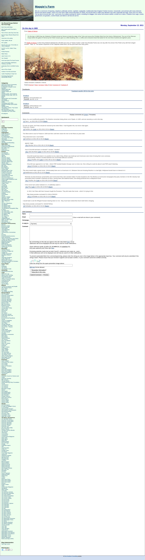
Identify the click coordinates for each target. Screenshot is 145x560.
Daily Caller (4, 437)
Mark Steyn (4, 335)
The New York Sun (6, 514)
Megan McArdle (5, 242)
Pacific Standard (5, 473)
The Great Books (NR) (7, 212)
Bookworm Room (5, 305)
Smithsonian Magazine (7, 487)
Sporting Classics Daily (7, 199)
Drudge (3, 444)
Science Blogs (5, 400)
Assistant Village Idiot (6, 161)
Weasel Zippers (5, 358)
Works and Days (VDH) (7, 538)
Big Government (5, 304)
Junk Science (4, 384)
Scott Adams (4, 194)
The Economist (5, 499)
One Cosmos (4, 412)
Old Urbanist (4, 190)
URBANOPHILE (5, 218)
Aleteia (3, 155)
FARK (3, 265)
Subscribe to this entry (38, 272)
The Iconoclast (5, 352)
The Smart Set (5, 215)
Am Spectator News (6, 419)
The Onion (4, 267)
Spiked (3, 141)
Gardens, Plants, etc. (6, 91)
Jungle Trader (5, 183)
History (3, 92)
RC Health (4, 290)
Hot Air (3, 328)
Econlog (3, 234)
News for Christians (6, 366)
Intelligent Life (5, 459)
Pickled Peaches (5, 51)
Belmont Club (4, 302)
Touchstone (4, 373)
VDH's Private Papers (7, 355)
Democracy (4, 310)
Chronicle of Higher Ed (7, 251)
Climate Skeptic (5, 381)
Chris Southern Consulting (71, 556)
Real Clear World (5, 482)
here (68, 242)
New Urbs (4, 189)
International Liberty (6, 276)
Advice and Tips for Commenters (9, 84)
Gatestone (4, 454)
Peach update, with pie (6, 40)
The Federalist (5, 504)
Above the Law (5, 273)
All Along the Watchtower (7, 146)
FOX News (4, 451)
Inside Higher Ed (5, 258)
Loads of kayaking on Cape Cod (8, 73)
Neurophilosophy (5, 393)
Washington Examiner (7, 531)
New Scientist (5, 395)
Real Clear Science (6, 397)
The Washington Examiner (8, 518)
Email (24, 217)
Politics (3, 102)
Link (34, 129)
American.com (5, 426)
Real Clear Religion (6, 369)
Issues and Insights (6, 330)
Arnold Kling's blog (6, 301)
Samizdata (4, 139)
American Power (5, 297)
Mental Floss (4, 188)
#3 (24, 139)
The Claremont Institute (7, 495)
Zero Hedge (4, 247)
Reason (3, 483)
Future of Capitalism (6, 320)
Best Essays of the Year (7, 85)
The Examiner (5, 502)
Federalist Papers (6, 445)
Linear (86, 114)
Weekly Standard (5, 537)
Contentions (4, 435)
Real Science (4, 398)
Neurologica (4, 391)
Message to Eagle (6, 388)
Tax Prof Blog (4, 284)
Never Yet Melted (5, 340)
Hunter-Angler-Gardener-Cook (9, 179)
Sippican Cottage (5, 197)
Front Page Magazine (7, 453)
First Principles (5, 448)
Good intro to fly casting (7, 38)
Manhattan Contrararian (7, 334)
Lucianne (3, 460)
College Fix (4, 252)
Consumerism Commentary (8, 232)
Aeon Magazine (5, 154)
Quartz (3, 478)
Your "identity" (4, 58)
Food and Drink (5, 90)
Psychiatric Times (6, 415)
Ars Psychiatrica (5, 405)
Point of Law (4, 282)
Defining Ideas (5, 441)
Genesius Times (5, 176)
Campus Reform (5, 250)
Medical (3, 96)
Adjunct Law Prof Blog (7, 275)
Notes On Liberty (5, 343)
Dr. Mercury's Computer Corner (8, 87)
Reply (45, 121)
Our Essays (4, 99)
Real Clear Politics (6, 480)
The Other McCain (6, 353)
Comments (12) (56, 85)
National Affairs (5, 463)
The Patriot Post (5, 516)
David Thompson (5, 134)
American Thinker (6, 425)
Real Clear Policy (5, 479)
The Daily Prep (5, 210)
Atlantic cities (4, 163)
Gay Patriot (4, 323)
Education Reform (6, 255)
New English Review (6, 468)
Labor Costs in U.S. (6, 56)
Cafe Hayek (4, 228)
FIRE (2, 256)
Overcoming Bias (5, 192)
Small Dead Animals (6, 140)
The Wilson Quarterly (6, 523)
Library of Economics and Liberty (9, 238)
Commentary (4, 434)
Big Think (3, 165)
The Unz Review (5, 517)
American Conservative (7, 295)
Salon (2, 485)
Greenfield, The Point (6, 325)
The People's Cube (6, 268)
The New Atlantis (5, 511)
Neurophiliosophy (5, 392)
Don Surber (4, 313)
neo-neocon (4, 339)
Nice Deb (3, 342)
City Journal (4, 431)
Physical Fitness (5, 100)
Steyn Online (4, 489)
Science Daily (5, 401)
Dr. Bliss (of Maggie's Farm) (8, 406)
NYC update (4, 42)
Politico (3, 477)
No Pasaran (4, 130)
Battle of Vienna (31, 43)
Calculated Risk (5, 229)
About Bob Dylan (5, 145)
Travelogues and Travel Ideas (8, 111)
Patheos (3, 367)
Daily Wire (4, 440)
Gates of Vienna (32, 31)
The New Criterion (6, 512)
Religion (3, 105)
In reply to (25, 223)
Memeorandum (5, 461)
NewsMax (4, 470)
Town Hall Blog (5, 528)
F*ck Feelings (5, 407)
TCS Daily (4, 490)
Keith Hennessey (5, 237)
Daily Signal (4, 439)
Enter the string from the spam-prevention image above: (47, 263)
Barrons (3, 224)
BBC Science (4, 379)
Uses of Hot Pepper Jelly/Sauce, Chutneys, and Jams (9, 63)
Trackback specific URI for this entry (82, 91)
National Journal (5, 464)
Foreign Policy (5, 450)
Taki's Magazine (5, 200)
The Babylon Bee (5, 205)
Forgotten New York (6, 171)
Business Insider (5, 226)
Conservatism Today (6, 308)
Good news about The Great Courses (10, 60)
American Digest (5, 157)
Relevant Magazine (6, 372)
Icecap (3, 383)
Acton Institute (5, 360)
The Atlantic (4, 204)
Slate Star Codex (5, 416)
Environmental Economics (8, 236)
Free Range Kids (5, 174)
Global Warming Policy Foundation (10, 382)
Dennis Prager (5, 442)
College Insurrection (6, 253)
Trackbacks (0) (64, 85)
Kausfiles (3, 333)
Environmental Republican (8, 318)
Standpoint (4, 488)
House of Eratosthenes (7, 178)
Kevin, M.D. (4, 289)
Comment (25, 226)
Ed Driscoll (4, 316)
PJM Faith (4, 368)
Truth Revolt (4, 529)
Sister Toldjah (4, 349)
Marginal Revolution (6, 241)
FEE (2, 446)
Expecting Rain (5, 150)
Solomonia (4, 131)
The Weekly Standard (7, 522)
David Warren (5, 135)
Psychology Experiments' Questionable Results (7, 76)
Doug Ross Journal (6, 314)
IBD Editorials (5, 458)
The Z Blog (4, 217)
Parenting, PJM (5, 413)
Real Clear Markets (6, 244)
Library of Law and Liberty (8, 279)
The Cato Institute (6, 494)
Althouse (3, 156)
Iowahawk (4, 266)
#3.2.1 (29, 159)
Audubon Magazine (6, 164)
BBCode (32, 267)
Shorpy (3, 195)
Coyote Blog (4, 169)
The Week (4, 521)
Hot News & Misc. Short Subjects (9, 93)
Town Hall (4, 526)
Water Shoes (4, 53)
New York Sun (5, 469)
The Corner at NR (6, 497)
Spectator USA (5, 198)
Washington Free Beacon (8, 532)
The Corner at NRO (6, 498)
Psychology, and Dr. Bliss (7, 103)
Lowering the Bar (5, 280)
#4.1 (26, 180)
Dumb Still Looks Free (7, 315)
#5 (24, 206)
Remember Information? (39, 270)
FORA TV (3, 449)
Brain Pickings (5, 168)
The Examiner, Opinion (7, 503)
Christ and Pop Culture (7, 362)
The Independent (5, 509)
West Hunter (4, 221)
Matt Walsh (4, 186)
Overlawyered (5, 281)
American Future (5, 296)
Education (3, 88)
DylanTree (4, 149)
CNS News (4, 432)
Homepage (25, 220)
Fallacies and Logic (6, 89)
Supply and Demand (6, 246)
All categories (4, 113)
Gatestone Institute (6, 455)
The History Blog (5, 213)
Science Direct (5, 402)
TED (2, 202)
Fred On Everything (6, 173)
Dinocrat (3, 311)
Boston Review (5, 429)
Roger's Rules (5, 484)
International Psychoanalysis (8, 410)
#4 (24, 172)
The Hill (3, 508)
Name (24, 214)
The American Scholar (7, 492)
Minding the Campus (6, 260)
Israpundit (4, 128)
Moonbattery (4, 337)
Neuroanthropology (6, 411)
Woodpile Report (5, 222)
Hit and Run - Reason (7, 326)
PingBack (26, 95)
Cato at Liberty (5, 306)
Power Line (4, 344)
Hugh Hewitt (4, 329)
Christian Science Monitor (8, 430)
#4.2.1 (29, 196)
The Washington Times (7, 519)
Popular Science (5, 396)
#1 (24, 121)
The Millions (4, 214)
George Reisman (5, 324)
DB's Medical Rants (6, 287)
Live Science (4, 386)
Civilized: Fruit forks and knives (8, 71)
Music (2, 97)
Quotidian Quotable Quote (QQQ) (9, 104)
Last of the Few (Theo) (7, 137)
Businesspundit (5, 227)
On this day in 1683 (30, 28)
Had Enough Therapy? (7, 408)
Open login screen (5, 544)
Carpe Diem (4, 231)
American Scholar (6, 159)
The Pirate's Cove (6, 354)
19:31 (50, 85)
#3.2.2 (29, 166)
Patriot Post (4, 475)
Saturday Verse (5, 106)
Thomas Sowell (5, 524)
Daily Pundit (4, 309)
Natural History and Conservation (9, 98)
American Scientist (6, 378)
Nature (3, 389)
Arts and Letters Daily (7, 427)
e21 (2, 233)
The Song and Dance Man (7, 110)
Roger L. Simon (5, 347)
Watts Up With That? (6, 219)
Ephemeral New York (6, 170)
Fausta (3, 319)
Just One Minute (5, 331)
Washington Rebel (6, 357)
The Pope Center (5, 262)
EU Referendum (5, 136)
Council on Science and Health (9, 286)
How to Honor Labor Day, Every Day (9, 32)
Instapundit (4, 180)
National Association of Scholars (9, 261)
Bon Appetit (4, 166)
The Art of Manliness (6, 203)
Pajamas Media (5, 474)
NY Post (3, 471)
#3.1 (26, 145)
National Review (5, 338)
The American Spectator (7, 493)
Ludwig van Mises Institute (8, 239)
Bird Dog (31, 85)
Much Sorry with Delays (7, 27)
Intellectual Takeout (6, 181)
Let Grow (3, 184)
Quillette (3, 193)
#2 (24, 129)
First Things (4, 363)
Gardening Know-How (7, 175)
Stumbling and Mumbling (7, 142)
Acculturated (4, 152)
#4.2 (26, 187)
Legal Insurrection (6, 277)
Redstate (3, 345)
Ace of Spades (5, 294)
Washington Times (6, 535)
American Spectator (6, 160)
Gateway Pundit (5, 321)
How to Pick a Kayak (6, 69)
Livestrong (4, 185)
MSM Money (4, 243)
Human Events (5, 456)
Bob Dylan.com (5, 147)
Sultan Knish (4, 350)
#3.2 (26, 151)
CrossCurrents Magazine (7, 436)
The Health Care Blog (7, 291)
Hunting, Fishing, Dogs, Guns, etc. (9, 95)
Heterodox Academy (6, 257)
